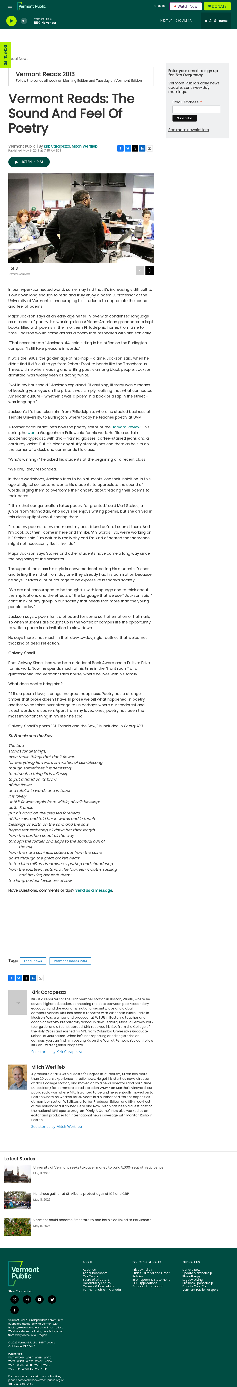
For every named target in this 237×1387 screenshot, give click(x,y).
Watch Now (185, 6)
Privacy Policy (142, 1270)
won (31, 432)
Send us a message (93, 890)
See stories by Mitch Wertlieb (56, 1126)
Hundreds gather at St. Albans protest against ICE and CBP (81, 1193)
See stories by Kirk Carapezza (56, 1051)
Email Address (187, 102)
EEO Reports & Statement (151, 1280)
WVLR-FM (28, 1369)
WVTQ (47, 1357)
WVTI (11, 1357)
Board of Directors (96, 1280)
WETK (29, 1365)
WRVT (20, 1361)
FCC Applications (145, 1283)
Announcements (95, 1273)
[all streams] (216, 21)
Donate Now (191, 1270)
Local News (18, 58)
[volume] (23, 21)
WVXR (20, 1365)
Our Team (90, 1276)
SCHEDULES (5, 55)
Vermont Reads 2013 (45, 74)
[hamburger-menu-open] (10, 6)
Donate (219, 6)
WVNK (38, 1357)
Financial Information (148, 1286)
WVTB (38, 1365)
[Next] (149, 269)
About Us (89, 1270)
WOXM (20, 1357)
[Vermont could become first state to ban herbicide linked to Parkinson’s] (17, 1227)
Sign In (159, 6)
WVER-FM (14, 1369)
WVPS (11, 1365)
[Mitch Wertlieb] (17, 1077)
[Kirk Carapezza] (17, 1002)
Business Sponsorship (197, 1283)
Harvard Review (126, 427)
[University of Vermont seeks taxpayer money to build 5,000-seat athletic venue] (17, 1174)
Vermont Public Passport (200, 1290)
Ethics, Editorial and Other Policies (151, 1275)
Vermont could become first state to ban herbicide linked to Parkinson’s (92, 1220)
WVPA (48, 1361)
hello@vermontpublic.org (44, 1380)
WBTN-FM (41, 1369)
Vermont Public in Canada (102, 1290)
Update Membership (197, 1273)
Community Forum (97, 1283)
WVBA (29, 1357)
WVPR (11, 1361)
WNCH (39, 1361)
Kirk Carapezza (57, 146)
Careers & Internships (98, 1286)
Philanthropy (191, 1276)
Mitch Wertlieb (84, 146)
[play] (11, 21)
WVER (46, 1365)
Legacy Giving (192, 1280)
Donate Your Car (194, 1286)
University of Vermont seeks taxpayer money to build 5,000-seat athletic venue (98, 1167)
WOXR (30, 1361)
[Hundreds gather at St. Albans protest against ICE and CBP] (17, 1200)
